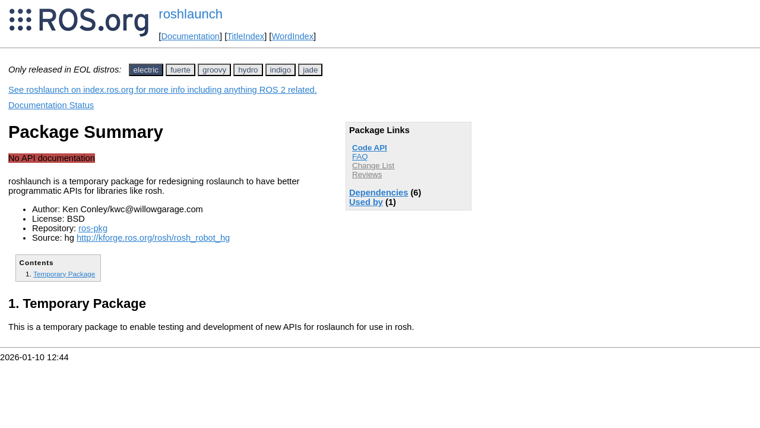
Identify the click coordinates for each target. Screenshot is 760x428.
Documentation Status (51, 105)
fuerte (180, 69)
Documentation (190, 36)
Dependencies (378, 192)
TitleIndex (245, 36)
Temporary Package (64, 274)
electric (146, 69)
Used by (366, 202)
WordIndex (292, 36)
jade (310, 69)
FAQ (360, 156)
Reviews (367, 174)
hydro (248, 69)
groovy (214, 69)
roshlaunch (191, 14)
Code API (369, 147)
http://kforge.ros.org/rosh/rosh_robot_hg (153, 238)
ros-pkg (92, 228)
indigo (281, 69)
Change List (373, 165)
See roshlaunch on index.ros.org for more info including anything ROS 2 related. (162, 90)
